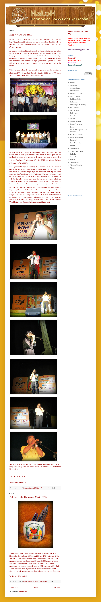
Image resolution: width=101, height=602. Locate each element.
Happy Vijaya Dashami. (20, 34)
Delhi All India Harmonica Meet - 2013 (28, 497)
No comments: (45, 488)
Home (36, 587)
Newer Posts (14, 587)
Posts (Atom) (22, 591)
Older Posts (56, 587)
